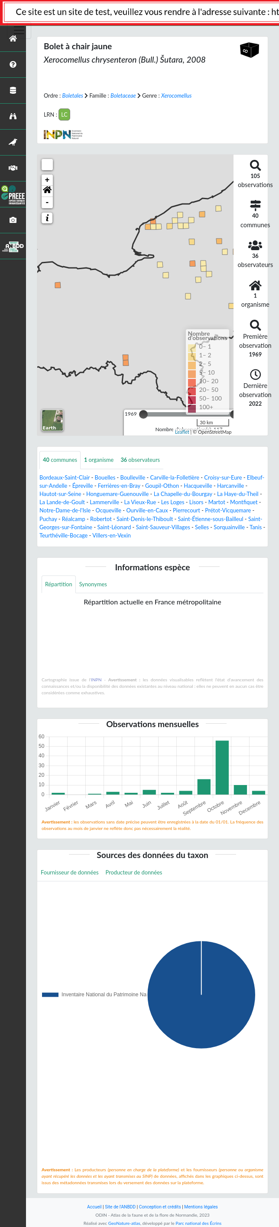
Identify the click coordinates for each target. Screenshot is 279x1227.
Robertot (101, 518)
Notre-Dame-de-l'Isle (65, 510)
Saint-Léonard (114, 527)
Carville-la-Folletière (174, 477)
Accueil (94, 1207)
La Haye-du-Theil (238, 493)
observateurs (140, 459)
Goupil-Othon (162, 485)
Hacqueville (198, 485)
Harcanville (230, 485)
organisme (99, 459)
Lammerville (104, 502)
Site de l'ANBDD (120, 1207)
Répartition (58, 584)
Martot (216, 502)
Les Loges (173, 502)
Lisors (196, 502)
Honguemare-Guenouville (117, 493)
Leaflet (182, 432)
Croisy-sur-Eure (223, 477)
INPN (96, 679)
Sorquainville (229, 527)
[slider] (143, 414)
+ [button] (47, 180)
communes (60, 459)
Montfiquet (244, 502)
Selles (202, 527)
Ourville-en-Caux (147, 510)
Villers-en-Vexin (111, 535)
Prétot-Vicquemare (228, 510)
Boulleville (133, 477)
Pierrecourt (186, 510)
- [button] (47, 202)
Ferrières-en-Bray (119, 485)
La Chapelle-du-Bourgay (183, 493)
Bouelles (105, 477)
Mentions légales (201, 1207)
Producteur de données (134, 872)
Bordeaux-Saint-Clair (64, 477)
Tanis (256, 527)
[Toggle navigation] (19, 30)
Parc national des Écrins (198, 1223)
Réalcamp (73, 518)
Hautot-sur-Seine (60, 493)
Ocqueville (109, 510)
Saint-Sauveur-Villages (163, 527)
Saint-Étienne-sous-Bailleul (210, 518)
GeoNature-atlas (124, 1223)
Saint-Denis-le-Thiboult (145, 518)
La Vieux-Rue (140, 502)
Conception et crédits (160, 1207)
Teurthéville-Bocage (63, 535)
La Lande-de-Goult (62, 502)
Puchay (48, 518)
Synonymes (93, 584)
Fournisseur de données (70, 872)
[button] (47, 191)
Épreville (82, 485)
